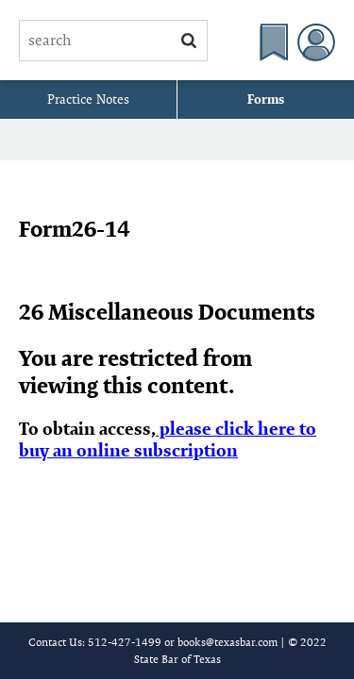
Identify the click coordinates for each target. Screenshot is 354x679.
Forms (265, 99)
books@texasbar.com (227, 642)
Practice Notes (88, 99)
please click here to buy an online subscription (167, 439)
